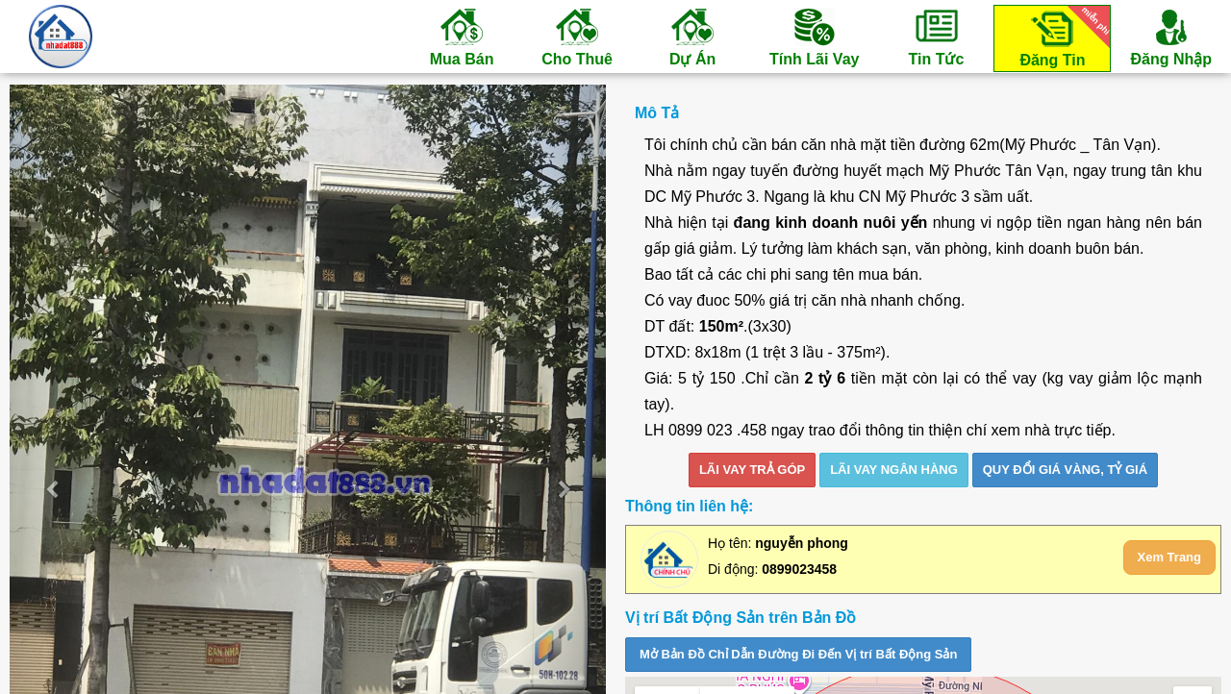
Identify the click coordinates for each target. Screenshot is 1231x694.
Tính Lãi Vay (814, 36)
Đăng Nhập (1171, 36)
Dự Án (692, 36)
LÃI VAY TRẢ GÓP (752, 469)
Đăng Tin (1062, 37)
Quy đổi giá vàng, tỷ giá (1065, 469)
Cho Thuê (577, 36)
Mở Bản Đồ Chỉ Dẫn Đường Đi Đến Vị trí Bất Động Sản (798, 654)
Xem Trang (1169, 557)
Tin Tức (935, 36)
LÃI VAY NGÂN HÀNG (894, 469)
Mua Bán (461, 36)
